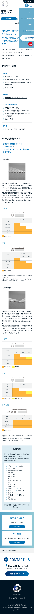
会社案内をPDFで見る (17, 598)
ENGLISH (28, 1)
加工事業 (17, 23)
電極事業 (8, 19)
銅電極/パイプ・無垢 (12, 76)
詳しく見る (17, 526)
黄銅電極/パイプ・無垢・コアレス (16, 98)
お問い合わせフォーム (17, 574)
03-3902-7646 (17, 566)
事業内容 (8, 550)
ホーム (3, 550)
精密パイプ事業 (25, 19)
